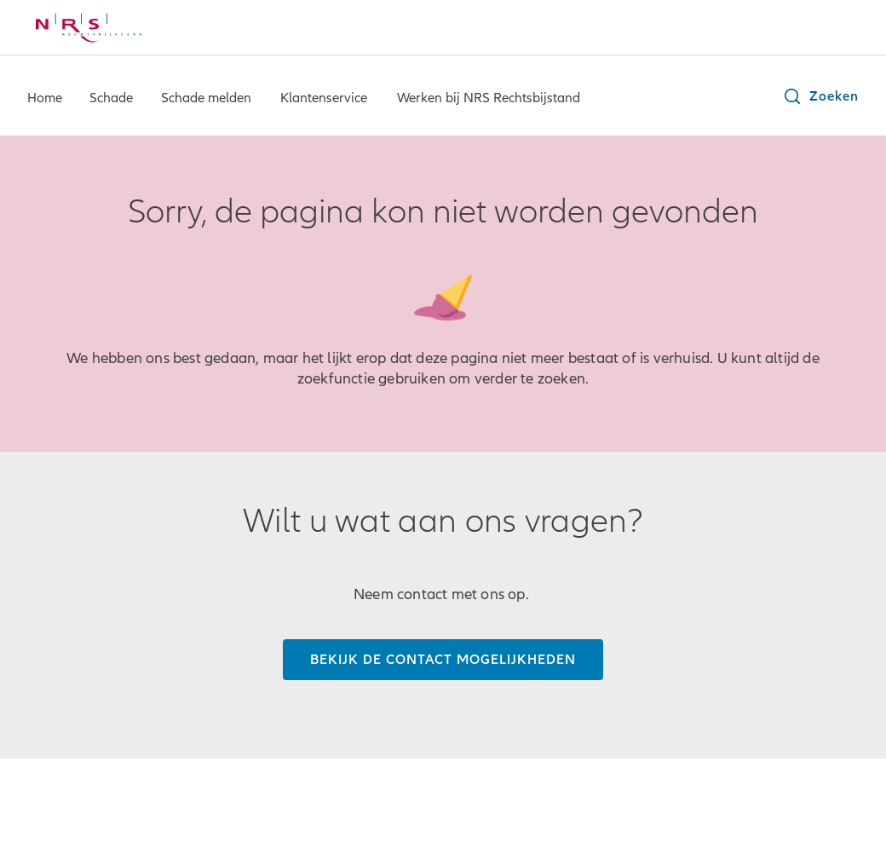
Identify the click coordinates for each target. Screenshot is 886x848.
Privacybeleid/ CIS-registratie (265, 796)
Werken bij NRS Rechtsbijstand (488, 98)
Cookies (396, 796)
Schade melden (206, 98)
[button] (820, 96)
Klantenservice (323, 98)
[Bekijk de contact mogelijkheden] (443, 659)
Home (44, 98)
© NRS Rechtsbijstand (92, 796)
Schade (111, 98)
